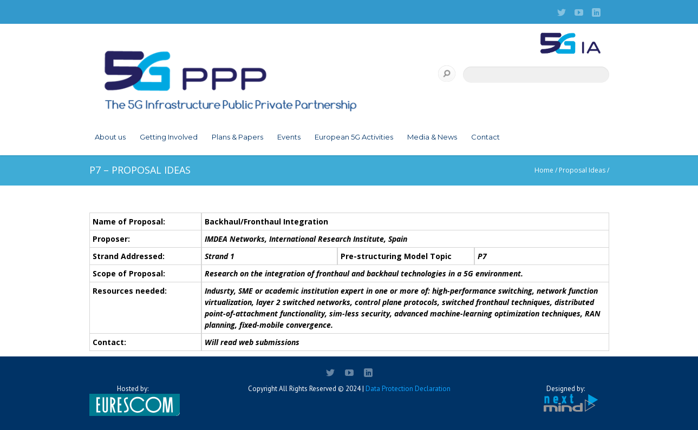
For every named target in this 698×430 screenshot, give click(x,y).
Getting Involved (169, 137)
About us (110, 137)
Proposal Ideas (582, 170)
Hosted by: (132, 400)
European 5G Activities (354, 137)
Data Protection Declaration (408, 388)
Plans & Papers (237, 137)
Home (543, 170)
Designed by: (566, 399)
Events (289, 137)
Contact (485, 137)
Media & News (432, 137)
